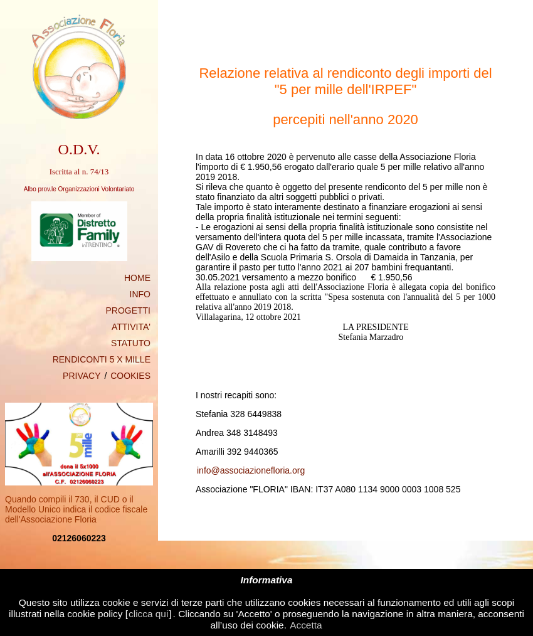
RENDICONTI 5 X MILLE (101, 359)
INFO (140, 294)
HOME (137, 278)
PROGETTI (127, 310)
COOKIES (130, 376)
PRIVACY (81, 376)
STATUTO (130, 343)
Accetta (306, 625)
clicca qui (148, 613)
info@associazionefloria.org (251, 470)
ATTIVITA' (131, 327)
